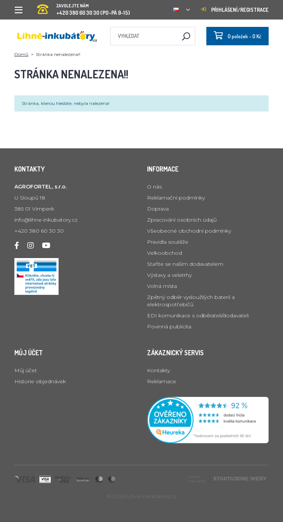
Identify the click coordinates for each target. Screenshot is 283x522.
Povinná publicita (169, 326)
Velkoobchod (164, 253)
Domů (21, 54)
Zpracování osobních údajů (182, 219)
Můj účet (25, 370)
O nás (154, 186)
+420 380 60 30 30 (39, 231)
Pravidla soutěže (167, 242)
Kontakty (158, 370)
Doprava (158, 208)
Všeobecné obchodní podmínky (189, 231)
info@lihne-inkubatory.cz (45, 219)
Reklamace (161, 381)
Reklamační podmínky (176, 197)
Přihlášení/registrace (235, 10)
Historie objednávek (40, 381)
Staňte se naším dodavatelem (185, 264)
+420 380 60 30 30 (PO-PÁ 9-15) (83, 7)
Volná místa (162, 286)
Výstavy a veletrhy (169, 275)
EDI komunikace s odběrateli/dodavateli (198, 315)
